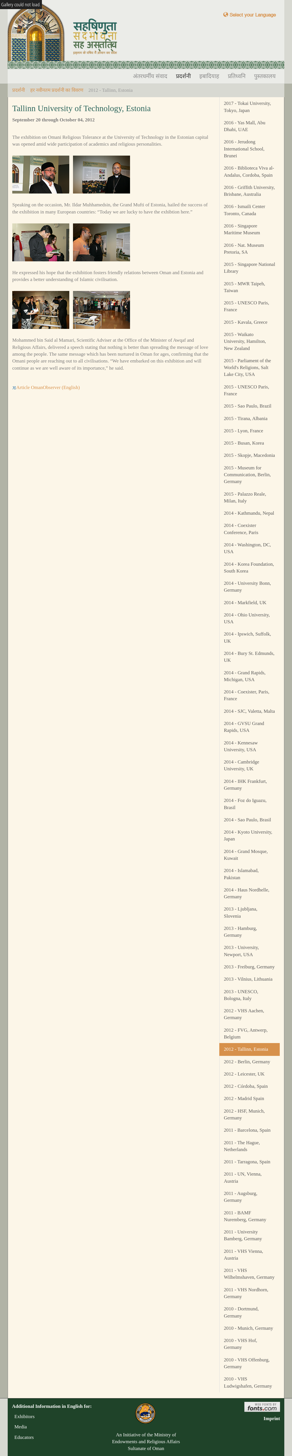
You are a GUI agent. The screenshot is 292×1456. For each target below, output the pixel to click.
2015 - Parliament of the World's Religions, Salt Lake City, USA (247, 367)
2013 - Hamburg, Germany (240, 932)
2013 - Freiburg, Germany (249, 967)
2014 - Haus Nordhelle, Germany (246, 893)
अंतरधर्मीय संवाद (150, 76)
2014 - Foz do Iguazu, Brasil (245, 804)
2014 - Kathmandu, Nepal (249, 513)
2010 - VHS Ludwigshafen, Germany (248, 1382)
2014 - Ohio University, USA (247, 618)
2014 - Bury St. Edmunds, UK (249, 657)
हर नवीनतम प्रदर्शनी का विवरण (56, 90)
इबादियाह (209, 76)
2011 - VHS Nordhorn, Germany (246, 1293)
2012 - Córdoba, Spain (246, 1086)
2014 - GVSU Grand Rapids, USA (244, 727)
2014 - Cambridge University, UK (241, 765)
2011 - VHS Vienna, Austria (243, 1255)
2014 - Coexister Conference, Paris (241, 529)
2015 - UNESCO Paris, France (246, 306)
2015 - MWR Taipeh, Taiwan (244, 287)
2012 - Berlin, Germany (247, 1061)
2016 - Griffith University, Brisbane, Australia (249, 191)
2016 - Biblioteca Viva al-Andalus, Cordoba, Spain (249, 171)
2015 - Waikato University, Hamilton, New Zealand (245, 341)
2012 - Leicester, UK (244, 1074)
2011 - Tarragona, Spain (247, 1161)
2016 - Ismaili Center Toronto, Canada (244, 210)
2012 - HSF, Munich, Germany (244, 1114)
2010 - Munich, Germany (248, 1328)
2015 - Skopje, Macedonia (249, 455)
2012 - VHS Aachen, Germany (244, 1014)
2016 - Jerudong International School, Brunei (244, 148)
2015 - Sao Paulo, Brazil (247, 406)
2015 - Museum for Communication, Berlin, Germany (247, 474)
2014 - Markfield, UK (245, 602)
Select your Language (249, 14)
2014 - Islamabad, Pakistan (241, 874)
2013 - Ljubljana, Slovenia (240, 912)
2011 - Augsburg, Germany (240, 1197)
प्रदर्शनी (183, 76)
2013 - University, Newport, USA (241, 951)
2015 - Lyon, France (243, 430)
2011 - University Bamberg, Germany (243, 1235)
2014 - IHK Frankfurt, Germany (245, 785)
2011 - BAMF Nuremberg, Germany (245, 1216)
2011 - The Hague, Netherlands (242, 1146)
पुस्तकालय (265, 76)
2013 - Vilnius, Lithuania (248, 979)
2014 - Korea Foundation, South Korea (249, 567)
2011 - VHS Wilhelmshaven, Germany (249, 1274)
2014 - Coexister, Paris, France (246, 695)
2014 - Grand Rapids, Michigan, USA (244, 676)
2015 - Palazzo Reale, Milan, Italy (245, 497)
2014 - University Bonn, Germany (247, 587)
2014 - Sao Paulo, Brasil (247, 819)
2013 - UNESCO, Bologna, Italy (241, 995)
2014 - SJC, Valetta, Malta (249, 711)
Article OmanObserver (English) (46, 387)
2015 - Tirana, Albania (245, 418)
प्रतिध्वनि (237, 76)
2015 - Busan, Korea (244, 443)
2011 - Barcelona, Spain (247, 1130)
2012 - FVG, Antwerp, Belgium (245, 1033)
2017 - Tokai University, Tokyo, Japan (247, 107)
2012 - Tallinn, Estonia (246, 1049)
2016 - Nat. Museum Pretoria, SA (244, 249)
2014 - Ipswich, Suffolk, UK (247, 637)
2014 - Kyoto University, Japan (248, 835)
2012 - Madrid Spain (244, 1098)
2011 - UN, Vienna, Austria (243, 1177)
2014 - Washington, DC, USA (247, 548)
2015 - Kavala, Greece (245, 322)
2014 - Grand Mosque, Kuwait (246, 855)
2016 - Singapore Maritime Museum (242, 229)
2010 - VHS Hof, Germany (240, 1344)
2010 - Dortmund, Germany (241, 1312)
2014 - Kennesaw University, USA (241, 746)
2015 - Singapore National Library (249, 268)
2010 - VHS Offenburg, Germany (247, 1363)
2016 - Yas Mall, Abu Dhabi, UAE (244, 126)
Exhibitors (23, 1416)
